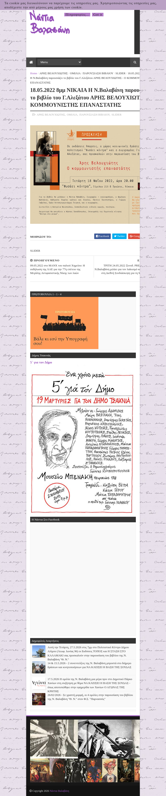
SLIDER (120, 73)
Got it (97, 14)
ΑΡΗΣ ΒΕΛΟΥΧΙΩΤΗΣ (53, 73)
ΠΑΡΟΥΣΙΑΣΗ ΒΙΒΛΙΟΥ (98, 73)
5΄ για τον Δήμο (41, 362)
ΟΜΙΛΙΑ (75, 73)
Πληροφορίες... (77, 14)
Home (33, 73)
